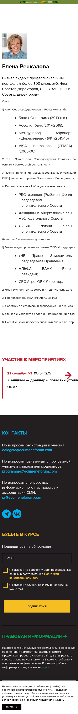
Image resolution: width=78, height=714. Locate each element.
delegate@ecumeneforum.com (27, 450)
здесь (45, 667)
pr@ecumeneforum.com (21, 497)
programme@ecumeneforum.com (29, 471)
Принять (11, 706)
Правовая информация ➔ (34, 636)
